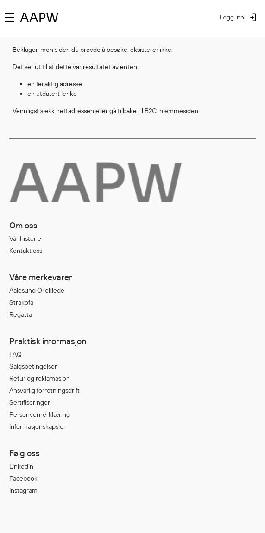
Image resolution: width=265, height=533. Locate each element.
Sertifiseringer (29, 402)
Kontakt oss (25, 250)
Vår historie (25, 238)
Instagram (23, 490)
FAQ (15, 354)
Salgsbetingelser (33, 366)
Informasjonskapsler (37, 426)
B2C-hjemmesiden (171, 111)
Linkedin (21, 466)
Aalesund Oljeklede (36, 290)
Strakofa (21, 302)
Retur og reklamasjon (39, 378)
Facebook (23, 478)
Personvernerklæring (39, 414)
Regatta (20, 314)
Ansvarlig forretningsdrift (44, 390)
